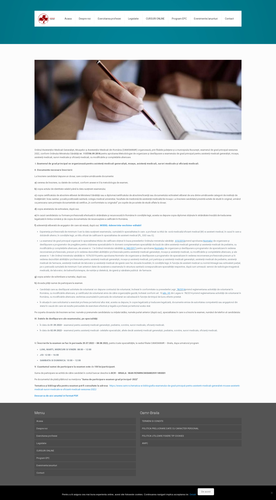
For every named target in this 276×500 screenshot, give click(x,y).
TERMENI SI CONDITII (152, 421)
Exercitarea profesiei (46, 436)
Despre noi (42, 428)
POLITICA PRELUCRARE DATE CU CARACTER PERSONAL (170, 428)
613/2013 (180, 241)
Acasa (39, 421)
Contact (40, 472)
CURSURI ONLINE (45, 450)
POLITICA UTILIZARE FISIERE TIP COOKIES (163, 436)
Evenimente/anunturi (46, 465)
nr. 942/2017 (130, 248)
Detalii (193, 494)
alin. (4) (166, 293)
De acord (206, 491)
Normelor (208, 241)
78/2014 (180, 289)
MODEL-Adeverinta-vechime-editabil (120, 225)
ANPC (145, 443)
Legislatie (41, 443)
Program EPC (42, 458)
